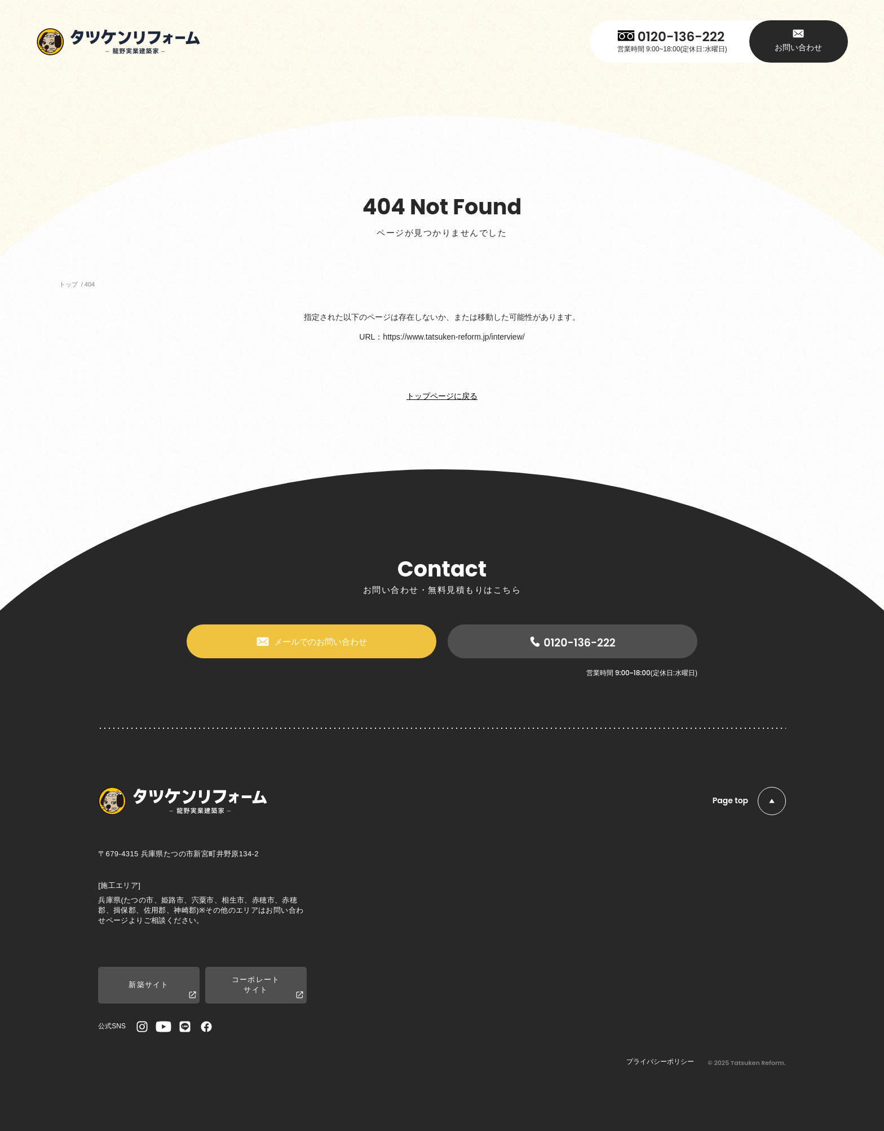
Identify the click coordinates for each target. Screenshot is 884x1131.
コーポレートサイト (267, 987)
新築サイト (162, 990)
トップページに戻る (442, 396)
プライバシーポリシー (660, 1062)
